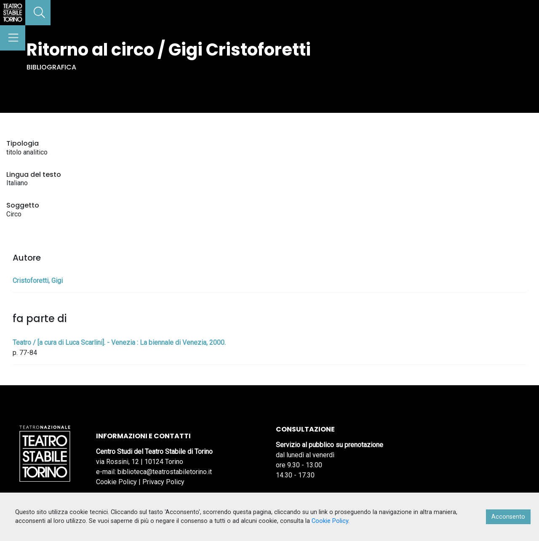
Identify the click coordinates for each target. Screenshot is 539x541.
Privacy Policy (163, 482)
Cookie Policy (116, 482)
